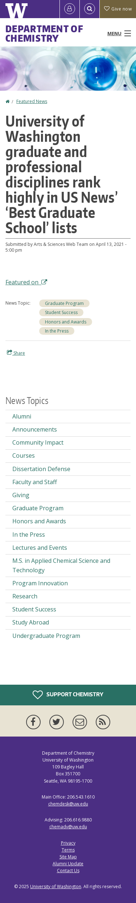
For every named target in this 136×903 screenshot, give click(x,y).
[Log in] (69, 9)
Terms (68, 850)
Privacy (68, 843)
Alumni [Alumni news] (21, 416)
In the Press (57, 331)
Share (16, 353)
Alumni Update (68, 864)
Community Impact (37, 442)
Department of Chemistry (44, 33)
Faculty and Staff (34, 482)
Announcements (34, 429)
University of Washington (55, 886)
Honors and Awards (65, 322)
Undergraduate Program (46, 636)
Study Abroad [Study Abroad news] (30, 622)
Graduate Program (64, 303)
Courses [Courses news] (23, 455)
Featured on (26, 282)
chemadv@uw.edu (68, 827)
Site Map (68, 857)
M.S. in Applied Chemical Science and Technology (61, 565)
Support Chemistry (68, 695)
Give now (118, 9)
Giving (20, 495)
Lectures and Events (39, 548)
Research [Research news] (24, 596)
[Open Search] (89, 9)
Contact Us (68, 870)
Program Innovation (40, 583)
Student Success (61, 312)
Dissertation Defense (41, 469)
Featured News (31, 101)
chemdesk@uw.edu (68, 804)
